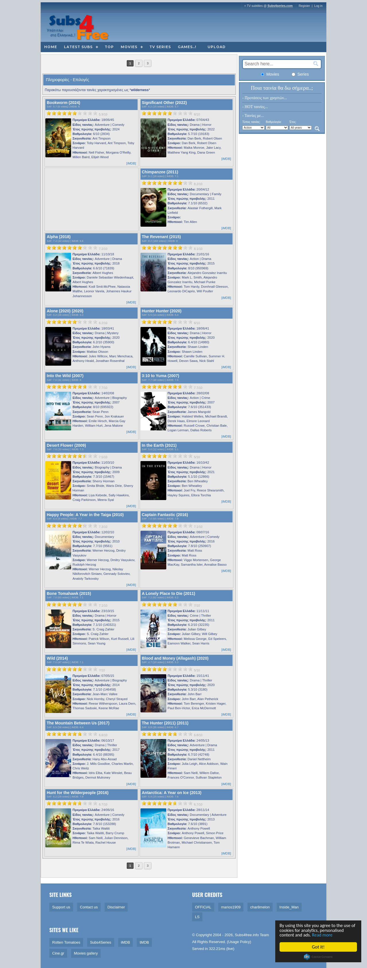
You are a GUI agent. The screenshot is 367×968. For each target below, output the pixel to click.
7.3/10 (103, 526)
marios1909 (231, 907)
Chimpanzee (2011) (160, 172)
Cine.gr (58, 953)
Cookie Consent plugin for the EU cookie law (318, 957)
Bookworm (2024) (63, 102)
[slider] (72, 113)
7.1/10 (198, 526)
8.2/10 (198, 184)
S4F (49, 106)
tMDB (144, 942)
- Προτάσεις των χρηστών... (264, 98)
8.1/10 (198, 248)
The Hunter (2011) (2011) (165, 723)
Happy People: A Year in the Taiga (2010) (85, 514)
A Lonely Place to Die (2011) (168, 593)
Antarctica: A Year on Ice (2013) (172, 792)
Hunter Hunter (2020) (161, 311)
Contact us (89, 907)
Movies (129, 47)
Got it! (318, 947)
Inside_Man (289, 907)
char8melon (260, 907)
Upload (217, 47)
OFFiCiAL (203, 907)
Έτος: (292, 122)
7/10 (197, 605)
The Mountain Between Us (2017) (78, 723)
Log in (318, 5)
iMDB (73, 106)
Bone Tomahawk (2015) (69, 593)
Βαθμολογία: (274, 122)
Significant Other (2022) (164, 102)
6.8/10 (103, 735)
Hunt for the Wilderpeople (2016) (77, 792)
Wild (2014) (57, 658)
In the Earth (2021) (159, 445)
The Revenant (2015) (161, 236)
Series (300, 74)
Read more (324, 935)
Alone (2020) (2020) (65, 311)
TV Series (160, 47)
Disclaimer (116, 907)
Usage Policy (239, 942)
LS (197, 917)
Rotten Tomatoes (66, 942)
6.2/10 (103, 323)
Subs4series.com (280, 5)
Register (304, 5)
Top (109, 47)
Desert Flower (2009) (66, 445)
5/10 (197, 457)
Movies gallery (86, 953)
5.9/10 (103, 114)
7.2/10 (103, 248)
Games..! (187, 47)
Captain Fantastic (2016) (165, 514)
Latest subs (78, 47)
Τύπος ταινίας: (251, 122)
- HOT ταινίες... (255, 107)
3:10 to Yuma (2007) (160, 375)
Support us (61, 907)
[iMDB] (131, 163)
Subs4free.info (247, 935)
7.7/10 (103, 387)
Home (50, 47)
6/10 (197, 114)
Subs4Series (100, 942)
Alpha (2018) (59, 236)
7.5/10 (103, 457)
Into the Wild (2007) (65, 375)
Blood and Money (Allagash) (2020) (175, 658)
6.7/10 (103, 804)
